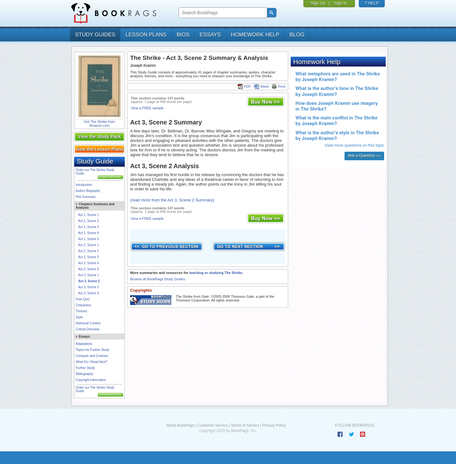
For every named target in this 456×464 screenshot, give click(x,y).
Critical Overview (87, 329)
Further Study (85, 368)
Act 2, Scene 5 (88, 269)
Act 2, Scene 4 (88, 263)
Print (278, 86)
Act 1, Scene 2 (88, 221)
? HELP (372, 3)
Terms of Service (245, 425)
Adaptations (84, 344)
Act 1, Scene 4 (88, 233)
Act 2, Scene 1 (88, 245)
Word (261, 86)
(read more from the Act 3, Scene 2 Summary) (172, 200)
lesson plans (145, 35)
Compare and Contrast (92, 356)
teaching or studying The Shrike (215, 273)
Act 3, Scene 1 (88, 275)
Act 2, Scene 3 (88, 257)
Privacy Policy (274, 425)
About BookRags (180, 425)
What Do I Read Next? (91, 362)
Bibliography (84, 374)
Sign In (340, 3)
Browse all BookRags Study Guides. (158, 279)
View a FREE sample (147, 108)
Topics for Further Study (92, 350)
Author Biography (88, 191)
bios (183, 35)
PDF (244, 86)
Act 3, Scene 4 (88, 293)
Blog (296, 35)
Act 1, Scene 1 (88, 215)
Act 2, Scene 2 (88, 251)
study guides (95, 35)
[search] (222, 12)
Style (79, 317)
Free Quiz (83, 299)
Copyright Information (91, 380)
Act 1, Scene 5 (88, 239)
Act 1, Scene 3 (88, 227)
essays (210, 35)
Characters (83, 305)
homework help (255, 35)
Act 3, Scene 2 (89, 281)
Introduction (84, 185)
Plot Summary (86, 197)
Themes (81, 311)
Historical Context (88, 323)
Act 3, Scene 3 (88, 287)
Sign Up (318, 3)
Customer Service (213, 425)
